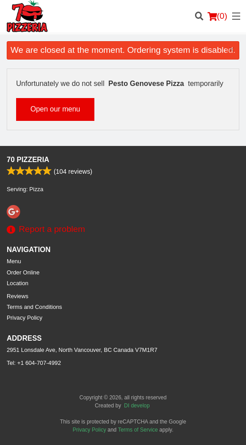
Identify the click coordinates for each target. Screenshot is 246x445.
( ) (217, 16)
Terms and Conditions (34, 307)
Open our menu (55, 109)
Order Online (23, 272)
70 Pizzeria (28, 159)
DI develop (136, 405)
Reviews (17, 296)
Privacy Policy (24, 317)
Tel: (34, 362)
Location (17, 283)
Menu (14, 261)
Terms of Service (138, 430)
